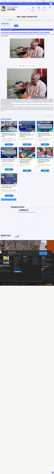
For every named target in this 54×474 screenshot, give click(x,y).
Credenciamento (35, 260)
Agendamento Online (17, 257)
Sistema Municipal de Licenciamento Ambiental (26, 260)
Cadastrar (43, 253)
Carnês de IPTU (34, 257)
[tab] (28, 8)
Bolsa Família (16, 260)
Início (2, 19)
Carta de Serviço (16, 262)
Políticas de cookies (45, 274)
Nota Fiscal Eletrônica (35, 262)
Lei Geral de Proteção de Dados (47, 276)
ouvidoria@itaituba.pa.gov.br (48, 264)
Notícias (6, 19)
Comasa (15, 265)
